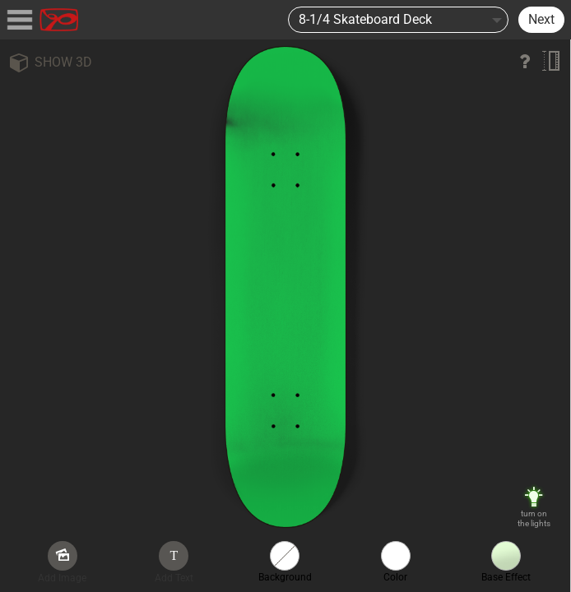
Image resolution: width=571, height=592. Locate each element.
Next (541, 19)
